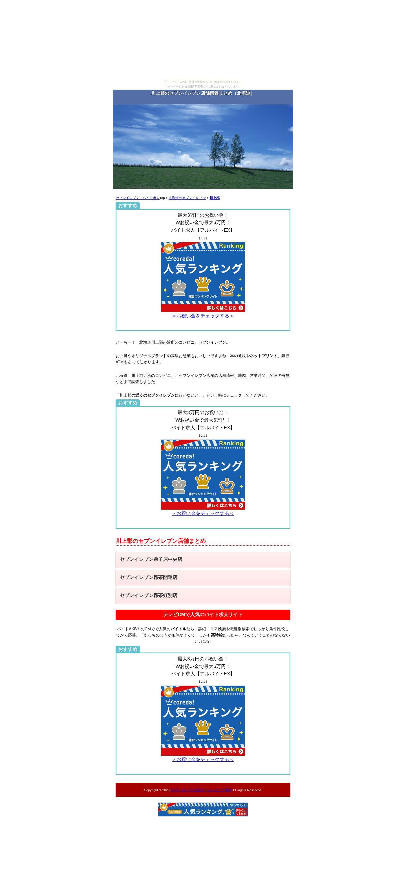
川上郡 (214, 198)
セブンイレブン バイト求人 (138, 198)
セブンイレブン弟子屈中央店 (151, 559)
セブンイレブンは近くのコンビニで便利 (201, 790)
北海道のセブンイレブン (187, 198)
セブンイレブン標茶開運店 (148, 577)
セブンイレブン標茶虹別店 (148, 595)
